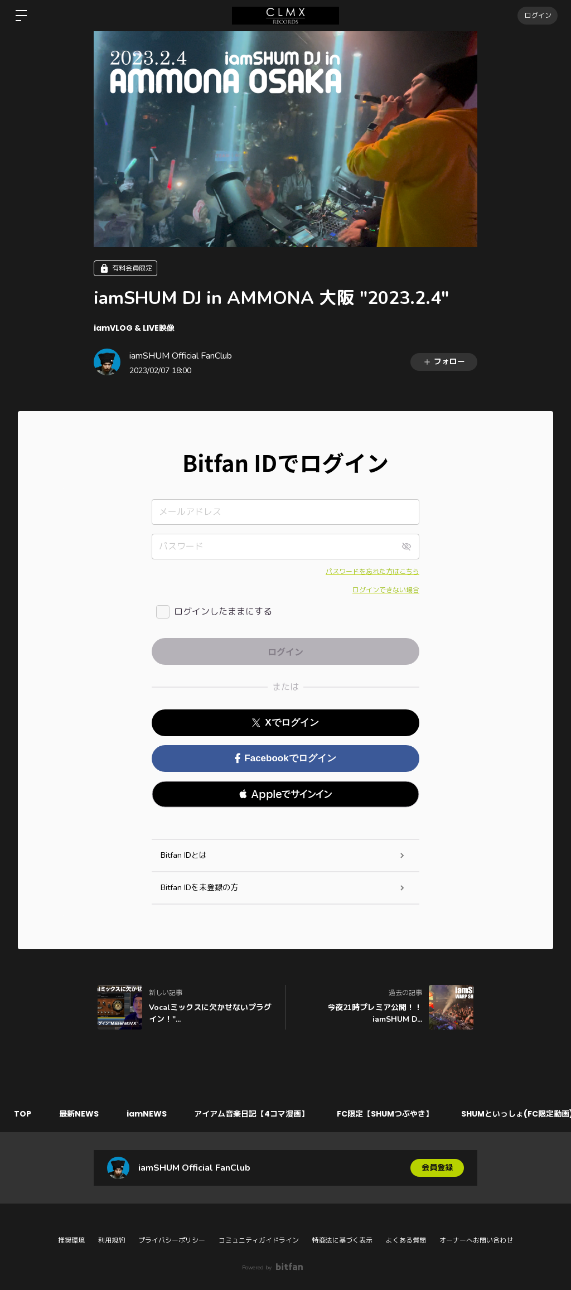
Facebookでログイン (285, 758)
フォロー (444, 361)
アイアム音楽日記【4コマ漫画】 (252, 1113)
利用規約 (111, 1240)
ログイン (537, 15)
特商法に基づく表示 (342, 1240)
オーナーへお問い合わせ (476, 1240)
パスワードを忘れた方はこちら (372, 571)
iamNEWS (147, 1113)
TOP (22, 1113)
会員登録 (437, 1167)
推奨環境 (71, 1240)
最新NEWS (79, 1113)
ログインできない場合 (385, 590)
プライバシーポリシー (171, 1240)
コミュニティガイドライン (259, 1240)
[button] (285, 794)
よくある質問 (406, 1240)
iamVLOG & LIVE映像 (134, 328)
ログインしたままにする (223, 612)
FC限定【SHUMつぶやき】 (385, 1113)
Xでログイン (285, 722)
